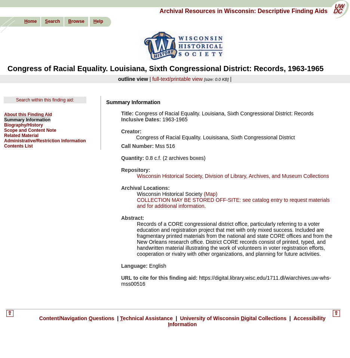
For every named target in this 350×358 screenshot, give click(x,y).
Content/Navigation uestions (77, 318)
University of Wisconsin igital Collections (233, 318)
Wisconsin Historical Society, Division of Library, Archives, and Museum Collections (233, 176)
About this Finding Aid (28, 114)
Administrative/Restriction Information (45, 140)
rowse (76, 21)
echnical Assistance (147, 318)
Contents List (18, 146)
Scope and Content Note (30, 130)
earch (52, 21)
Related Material (21, 135)
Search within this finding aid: (45, 100)
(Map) (209, 194)
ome (30, 21)
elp (98, 21)
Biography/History (23, 125)
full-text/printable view (177, 79)
